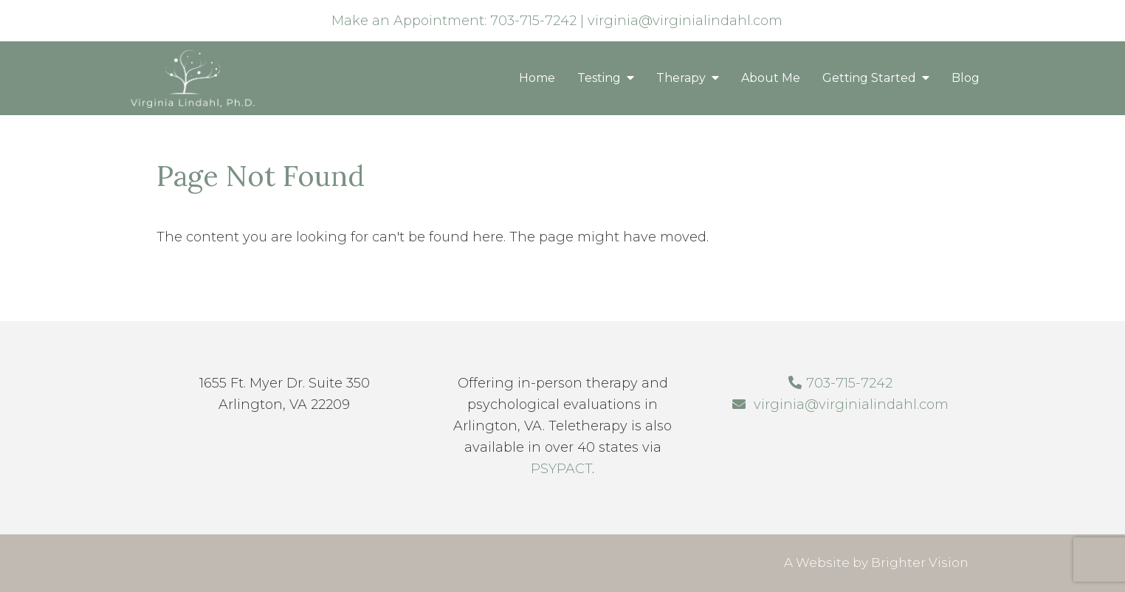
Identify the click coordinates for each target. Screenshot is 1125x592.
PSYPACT (561, 469)
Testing (599, 78)
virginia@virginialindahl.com (685, 21)
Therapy (681, 78)
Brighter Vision (920, 562)
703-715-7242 (533, 21)
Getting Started (869, 78)
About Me (770, 78)
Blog (966, 78)
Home (537, 78)
